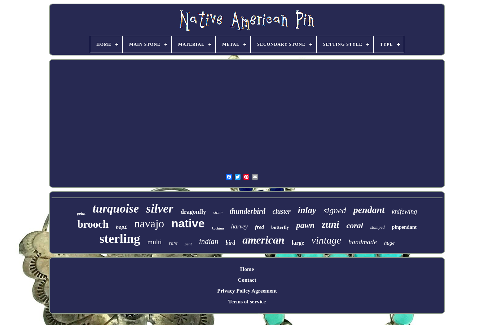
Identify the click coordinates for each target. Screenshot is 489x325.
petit (188, 244)
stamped (377, 227)
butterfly (280, 227)
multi (154, 242)
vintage (326, 240)
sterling (120, 239)
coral (354, 225)
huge (389, 243)
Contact (247, 280)
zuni (330, 224)
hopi (121, 227)
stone (217, 212)
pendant (369, 210)
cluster (282, 211)
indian (209, 241)
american (263, 240)
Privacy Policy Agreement (247, 291)
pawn (305, 225)
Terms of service (247, 301)
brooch (93, 224)
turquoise (116, 208)
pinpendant (404, 227)
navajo (149, 223)
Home (247, 269)
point (81, 213)
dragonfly (193, 211)
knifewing (404, 211)
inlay (307, 210)
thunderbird (247, 211)
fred (259, 227)
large (298, 243)
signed (334, 210)
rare (173, 243)
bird (230, 243)
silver (159, 208)
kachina (218, 228)
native (187, 223)
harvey (239, 226)
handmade (362, 242)
